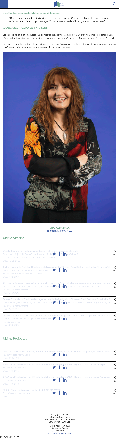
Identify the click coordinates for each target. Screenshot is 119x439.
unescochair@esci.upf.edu (59, 433)
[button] (115, 258)
